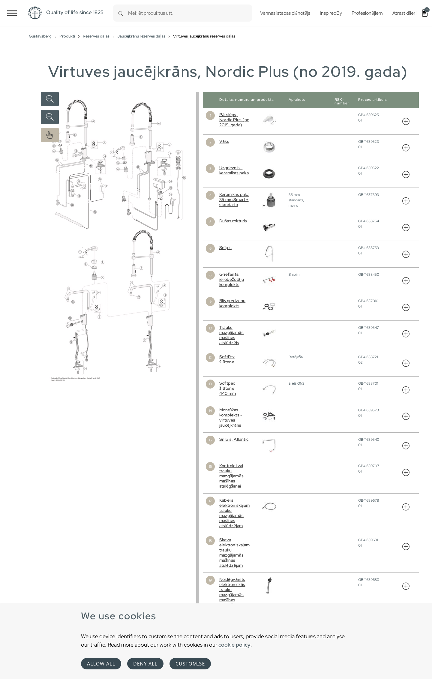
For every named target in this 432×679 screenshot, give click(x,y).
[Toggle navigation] (12, 13)
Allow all (101, 663)
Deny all (145, 663)
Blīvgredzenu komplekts (232, 303)
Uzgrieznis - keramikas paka (234, 170)
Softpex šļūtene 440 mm (227, 388)
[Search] (120, 13)
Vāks (224, 141)
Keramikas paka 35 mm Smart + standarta (234, 199)
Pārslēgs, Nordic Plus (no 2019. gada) (234, 120)
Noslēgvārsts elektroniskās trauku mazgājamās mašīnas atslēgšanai (232, 592)
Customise (190, 663)
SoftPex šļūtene (227, 359)
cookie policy (234, 644)
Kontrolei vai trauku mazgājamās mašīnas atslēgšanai (231, 476)
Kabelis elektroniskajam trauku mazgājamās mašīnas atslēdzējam (234, 512)
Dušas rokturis (233, 221)
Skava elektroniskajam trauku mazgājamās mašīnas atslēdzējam (234, 552)
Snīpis (225, 247)
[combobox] (190, 13)
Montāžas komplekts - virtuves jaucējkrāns (230, 417)
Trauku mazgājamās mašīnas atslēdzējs (231, 335)
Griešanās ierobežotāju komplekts (231, 279)
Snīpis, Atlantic (233, 439)
